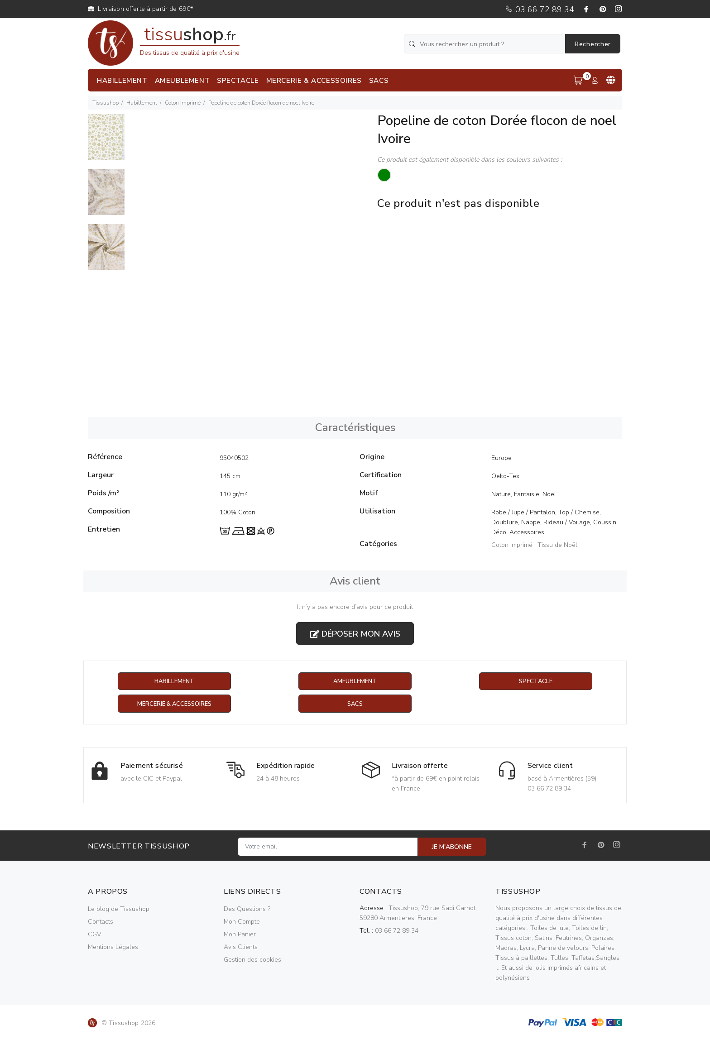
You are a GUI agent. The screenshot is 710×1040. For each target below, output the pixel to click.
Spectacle (535, 681)
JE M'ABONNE (452, 847)
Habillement (141, 102)
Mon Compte (242, 922)
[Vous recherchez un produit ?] (485, 43)
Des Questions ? (247, 909)
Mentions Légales (113, 947)
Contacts (100, 922)
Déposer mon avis (355, 633)
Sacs (354, 704)
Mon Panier (240, 934)
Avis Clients (241, 947)
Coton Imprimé (183, 102)
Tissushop (105, 102)
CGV (94, 934)
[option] (106, 141)
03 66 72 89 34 (539, 9)
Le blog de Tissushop (118, 909)
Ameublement (355, 681)
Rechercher (593, 44)
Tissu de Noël (557, 545)
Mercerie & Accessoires (174, 704)
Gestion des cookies (252, 960)
